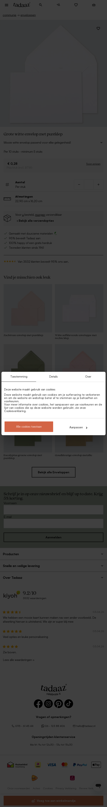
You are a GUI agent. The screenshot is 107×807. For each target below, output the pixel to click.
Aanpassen (78, 427)
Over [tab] (88, 376)
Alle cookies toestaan (29, 426)
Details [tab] (53, 376)
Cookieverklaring (15, 411)
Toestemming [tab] (18, 376)
